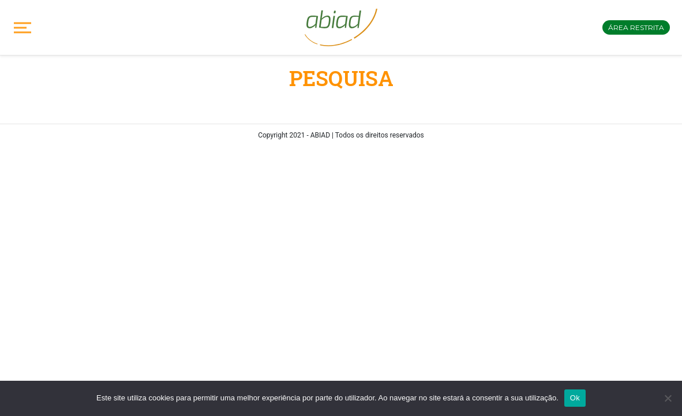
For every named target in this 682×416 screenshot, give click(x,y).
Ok (575, 397)
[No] (667, 398)
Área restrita (636, 27)
